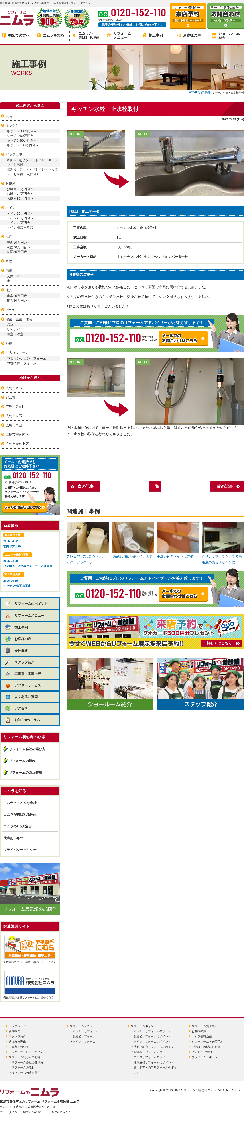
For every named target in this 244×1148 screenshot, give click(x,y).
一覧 (155, 486)
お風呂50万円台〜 (20, 189)
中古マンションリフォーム (27, 358)
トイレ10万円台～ (20, 213)
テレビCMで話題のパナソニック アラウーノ (88, 543)
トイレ (11, 208)
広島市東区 (14, 416)
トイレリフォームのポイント (152, 1041)
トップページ (17, 1026)
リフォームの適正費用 (25, 772)
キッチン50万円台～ (22, 136)
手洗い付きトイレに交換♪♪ (178, 540)
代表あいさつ (13, 838)
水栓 (9, 261)
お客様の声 (189, 35)
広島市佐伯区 (16, 406)
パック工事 (14, 154)
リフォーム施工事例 (205, 1026)
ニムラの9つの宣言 (17, 826)
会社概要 (16, 650)
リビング (13, 329)
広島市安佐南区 (17, 434)
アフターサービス (22, 685)
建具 (9, 290)
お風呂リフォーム (84, 1036)
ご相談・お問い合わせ (206, 1047)
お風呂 (11, 183)
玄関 (9, 116)
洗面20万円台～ (18, 247)
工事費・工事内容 (22, 674)
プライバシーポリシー (20, 850)
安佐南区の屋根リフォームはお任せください (30, 985)
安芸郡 (11, 397)
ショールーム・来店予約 (207, 1041)
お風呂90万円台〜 (20, 198)
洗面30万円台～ (18, 252)
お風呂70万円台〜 (20, 194)
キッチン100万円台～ (23, 145)
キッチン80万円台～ (22, 140)
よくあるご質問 (21, 697)
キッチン (12, 125)
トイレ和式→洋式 (20, 227)
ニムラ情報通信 (202, 1036)
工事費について (19, 1047)
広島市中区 (14, 425)
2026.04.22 (30, 541)
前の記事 (225, 486)
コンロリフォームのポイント (152, 1057)
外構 (9, 343)
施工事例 (152, 35)
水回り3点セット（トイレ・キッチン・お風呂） (32, 162)
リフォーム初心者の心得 (24, 1057)
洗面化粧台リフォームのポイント (155, 1047)
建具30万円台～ (18, 300)
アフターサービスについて (26, 1052)
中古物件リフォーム (22, 363)
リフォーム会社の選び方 (27, 749)
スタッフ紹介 (19, 662)
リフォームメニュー (119, 35)
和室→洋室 (15, 334)
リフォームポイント (144, 1026)
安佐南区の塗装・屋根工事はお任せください (30, 949)
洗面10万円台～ (18, 242)
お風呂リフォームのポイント (152, 1036)
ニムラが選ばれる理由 (86, 35)
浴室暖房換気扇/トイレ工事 (133, 540)
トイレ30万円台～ (20, 223)
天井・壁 (13, 276)
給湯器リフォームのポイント (152, 1052)
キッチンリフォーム (85, 1031)
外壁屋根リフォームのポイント (154, 1062)
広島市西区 (14, 388)
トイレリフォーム (84, 1041)
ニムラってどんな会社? (21, 803)
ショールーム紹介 (226, 35)
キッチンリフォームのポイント (154, 1031)
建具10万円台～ (18, 296)
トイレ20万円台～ (20, 218)
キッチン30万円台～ (22, 131)
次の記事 (86, 486)
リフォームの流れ (22, 761)
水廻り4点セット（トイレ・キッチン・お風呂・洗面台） (32, 171)
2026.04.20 (30, 560)
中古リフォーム (17, 353)
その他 (11, 310)
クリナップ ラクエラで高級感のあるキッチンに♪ (223, 543)
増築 (10, 325)
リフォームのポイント (26, 604)
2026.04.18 (30, 580)
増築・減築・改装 (19, 319)
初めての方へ (16, 35)
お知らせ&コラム (22, 720)
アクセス (16, 708)
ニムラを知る (50, 35)
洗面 (9, 237)
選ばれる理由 (17, 1041)
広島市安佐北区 (17, 444)
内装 (9, 270)
